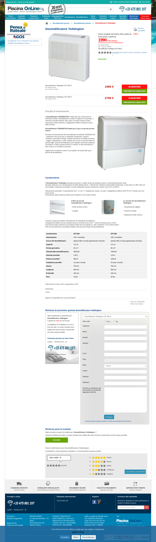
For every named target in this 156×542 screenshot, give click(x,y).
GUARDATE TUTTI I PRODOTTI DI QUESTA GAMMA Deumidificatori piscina (23, 42)
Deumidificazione (82, 17)
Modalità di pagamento (14, 518)
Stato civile (86, 321)
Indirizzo (85, 343)
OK (146, 507)
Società (85, 337)
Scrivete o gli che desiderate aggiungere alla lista (92, 390)
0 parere (116, 52)
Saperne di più (78, 532)
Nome (85, 331)
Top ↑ (118, 516)
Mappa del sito (11, 2)
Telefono (86, 376)
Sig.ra (108, 321)
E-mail (85, 370)
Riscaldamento (70, 17)
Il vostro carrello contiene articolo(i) (124, 2)
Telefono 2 (86, 382)
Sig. (117, 321)
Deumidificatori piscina (82, 23)
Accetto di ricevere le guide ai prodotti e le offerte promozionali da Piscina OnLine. (108, 421)
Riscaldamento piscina (61, 23)
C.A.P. (84, 353)
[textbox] (125, 354)
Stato (84, 365)
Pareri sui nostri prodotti (26, 2)
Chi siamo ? (11, 516)
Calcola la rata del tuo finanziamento (110, 43)
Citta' (84, 359)
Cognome (86, 326)
